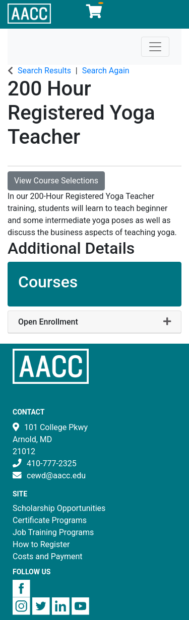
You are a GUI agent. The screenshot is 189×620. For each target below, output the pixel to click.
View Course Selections (56, 180)
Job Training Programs (53, 532)
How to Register (41, 544)
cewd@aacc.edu (56, 475)
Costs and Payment (48, 556)
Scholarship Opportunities (59, 508)
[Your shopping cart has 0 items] (94, 14)
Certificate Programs (50, 520)
